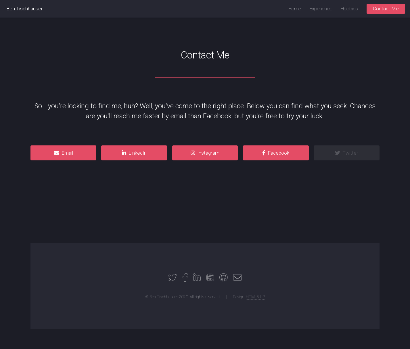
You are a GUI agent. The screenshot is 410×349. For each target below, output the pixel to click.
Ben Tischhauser (24, 9)
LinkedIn (138, 153)
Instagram (208, 153)
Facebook (278, 153)
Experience (320, 9)
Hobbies (349, 9)
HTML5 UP (255, 297)
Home (294, 9)
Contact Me (386, 9)
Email (67, 153)
